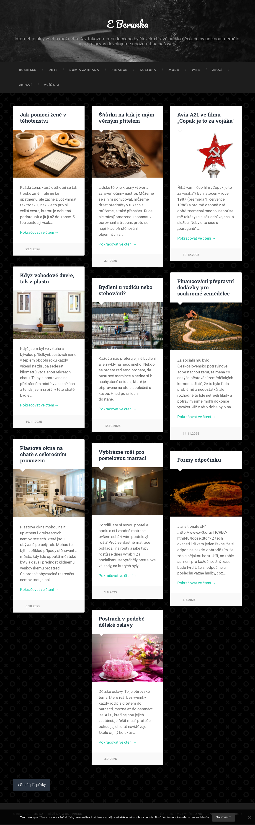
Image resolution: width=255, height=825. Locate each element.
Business (27, 70)
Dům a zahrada (84, 70)
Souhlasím (223, 817)
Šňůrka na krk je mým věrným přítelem (126, 117)
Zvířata (51, 85)
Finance (119, 70)
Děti (53, 70)
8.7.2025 (189, 601)
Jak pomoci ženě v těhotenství (43, 117)
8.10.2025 (33, 607)
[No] (249, 817)
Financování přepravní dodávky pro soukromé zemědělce (205, 287)
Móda (173, 70)
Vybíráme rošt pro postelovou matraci (122, 455)
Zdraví (25, 85)
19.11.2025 (34, 422)
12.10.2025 (112, 427)
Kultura (148, 70)
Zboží (217, 70)
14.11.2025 (191, 434)
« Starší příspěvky (31, 785)
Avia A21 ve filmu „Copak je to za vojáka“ (205, 117)
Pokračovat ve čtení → (39, 233)
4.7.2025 (110, 760)
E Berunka (127, 24)
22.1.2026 (33, 250)
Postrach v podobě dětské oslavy (121, 622)
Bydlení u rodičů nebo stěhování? (125, 290)
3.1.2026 (110, 262)
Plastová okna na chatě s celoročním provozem (43, 454)
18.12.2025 (191, 256)
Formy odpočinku (199, 460)
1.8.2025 (110, 593)
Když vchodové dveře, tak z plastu (47, 278)
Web (196, 70)
